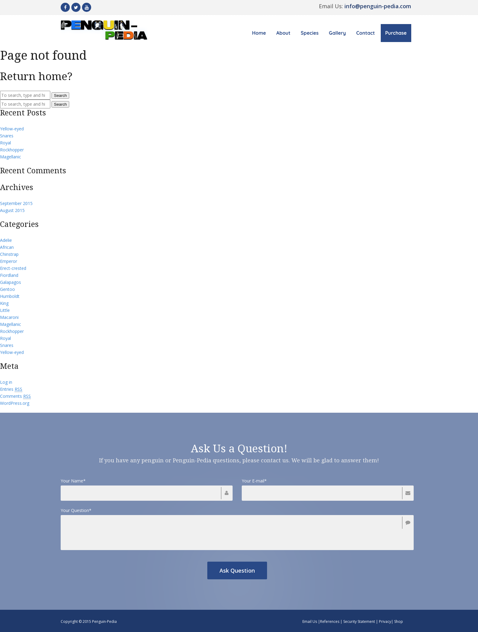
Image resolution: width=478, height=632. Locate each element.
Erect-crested (13, 268)
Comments (15, 396)
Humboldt (10, 296)
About (283, 33)
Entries (11, 389)
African (7, 247)
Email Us (309, 621)
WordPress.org (14, 403)
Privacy (385, 621)
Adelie (6, 240)
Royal (5, 143)
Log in (6, 382)
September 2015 (16, 203)
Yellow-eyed (12, 129)
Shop (398, 621)
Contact (365, 33)
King (4, 303)
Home (259, 33)
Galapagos (10, 282)
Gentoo (7, 289)
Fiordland (9, 275)
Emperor (8, 261)
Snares (6, 136)
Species (310, 33)
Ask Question (237, 570)
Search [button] (60, 95)
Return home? (36, 76)
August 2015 (12, 210)
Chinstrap (9, 254)
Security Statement (359, 621)
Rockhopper (12, 150)
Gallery (337, 33)
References (329, 621)
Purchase (396, 33)
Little (5, 310)
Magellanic (10, 157)
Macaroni (9, 317)
